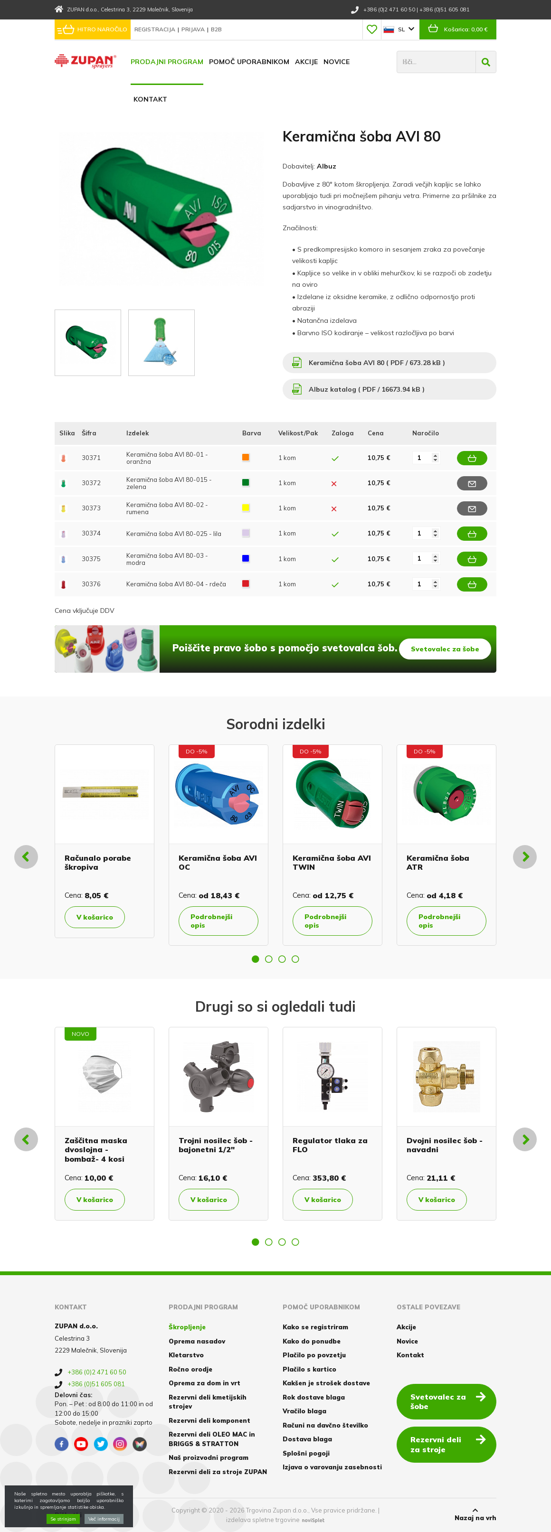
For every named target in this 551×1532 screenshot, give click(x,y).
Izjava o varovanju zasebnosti (332, 1467)
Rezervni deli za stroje (448, 1444)
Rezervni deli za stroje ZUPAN (218, 1472)
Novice (336, 61)
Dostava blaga (307, 1439)
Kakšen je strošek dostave (326, 1383)
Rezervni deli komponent (209, 1420)
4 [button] (295, 959)
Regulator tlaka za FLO (330, 1145)
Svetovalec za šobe (445, 649)
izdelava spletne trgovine (263, 1519)
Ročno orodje (190, 1369)
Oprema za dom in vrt (204, 1383)
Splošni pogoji (306, 1453)
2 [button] (269, 959)
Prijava (193, 29)
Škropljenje (187, 1327)
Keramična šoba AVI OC (218, 862)
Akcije (306, 61)
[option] (104, 841)
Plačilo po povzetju (314, 1355)
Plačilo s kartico (309, 1369)
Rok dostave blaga (314, 1397)
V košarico (94, 917)
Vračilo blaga (304, 1411)
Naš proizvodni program (208, 1457)
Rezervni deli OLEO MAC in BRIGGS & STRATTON (212, 1438)
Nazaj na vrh (475, 1514)
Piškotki (68, 1515)
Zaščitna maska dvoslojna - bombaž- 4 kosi (96, 1149)
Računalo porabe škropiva (98, 862)
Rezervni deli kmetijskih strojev (208, 1401)
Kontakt (150, 99)
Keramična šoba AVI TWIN (332, 862)
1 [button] (255, 959)
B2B (216, 29)
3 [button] (282, 959)
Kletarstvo (186, 1355)
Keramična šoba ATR (438, 862)
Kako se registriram (315, 1327)
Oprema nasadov (197, 1341)
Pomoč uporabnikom (249, 61)
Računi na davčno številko (325, 1425)
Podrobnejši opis (211, 921)
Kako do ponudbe (312, 1341)
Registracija (155, 29)
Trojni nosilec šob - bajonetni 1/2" (216, 1145)
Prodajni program (167, 61)
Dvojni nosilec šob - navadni (445, 1145)
